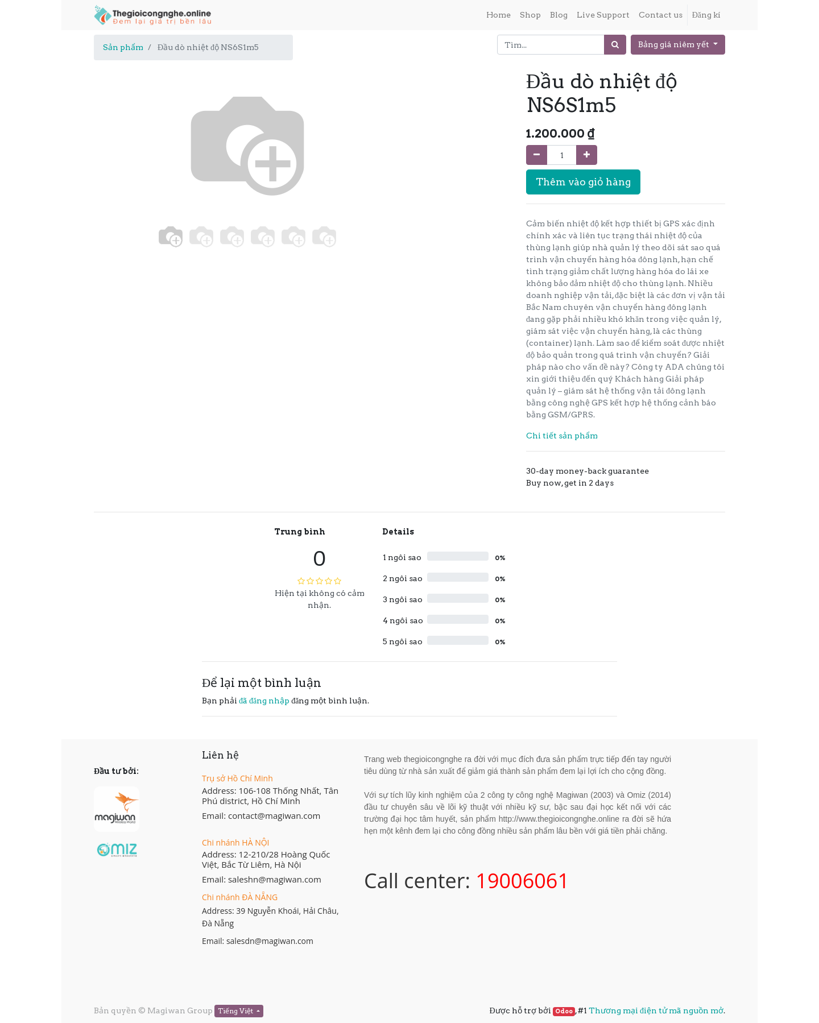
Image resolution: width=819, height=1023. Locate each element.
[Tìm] (615, 45)
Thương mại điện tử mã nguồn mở (656, 1010)
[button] (117, 183)
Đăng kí (706, 14)
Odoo (564, 1011)
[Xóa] (536, 155)
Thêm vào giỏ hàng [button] (583, 182)
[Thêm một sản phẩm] (586, 155)
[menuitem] (498, 15)
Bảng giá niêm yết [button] (674, 44)
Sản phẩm (123, 47)
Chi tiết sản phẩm (562, 435)
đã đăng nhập (264, 700)
